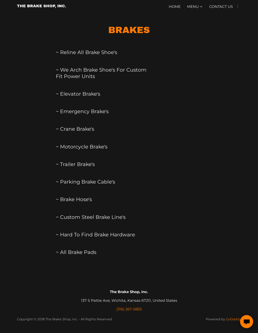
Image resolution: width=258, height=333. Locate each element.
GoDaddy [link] (233, 319)
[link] (41, 6)
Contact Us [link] (221, 6)
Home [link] (175, 6)
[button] (195, 6)
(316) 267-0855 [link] (129, 309)
